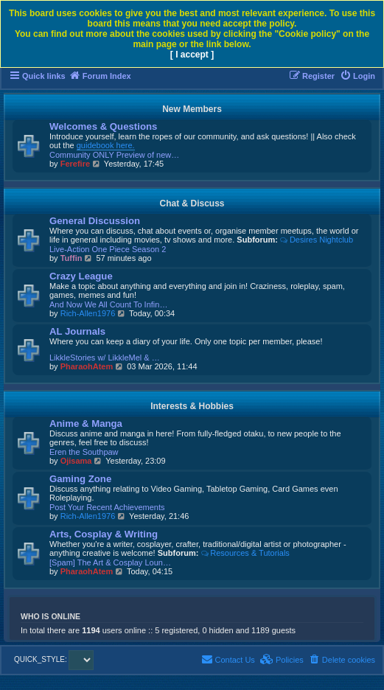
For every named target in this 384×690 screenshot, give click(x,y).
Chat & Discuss (191, 203)
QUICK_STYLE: (54, 659)
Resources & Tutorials (244, 552)
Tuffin (71, 258)
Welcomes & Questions (103, 126)
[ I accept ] (192, 54)
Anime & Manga (85, 423)
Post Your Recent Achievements (107, 507)
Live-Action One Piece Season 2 (107, 249)
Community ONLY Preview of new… (114, 154)
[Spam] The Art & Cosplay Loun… (110, 562)
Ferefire (75, 163)
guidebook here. (106, 145)
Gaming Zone (80, 478)
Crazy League (81, 276)
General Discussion (94, 220)
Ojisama (76, 460)
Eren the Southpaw (84, 451)
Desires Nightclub (316, 239)
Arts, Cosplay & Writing (103, 534)
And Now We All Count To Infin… (108, 304)
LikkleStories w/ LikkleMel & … (104, 357)
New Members (192, 109)
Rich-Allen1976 (88, 313)
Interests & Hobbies (192, 406)
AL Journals (77, 331)
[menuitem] (357, 76)
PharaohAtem (87, 366)
